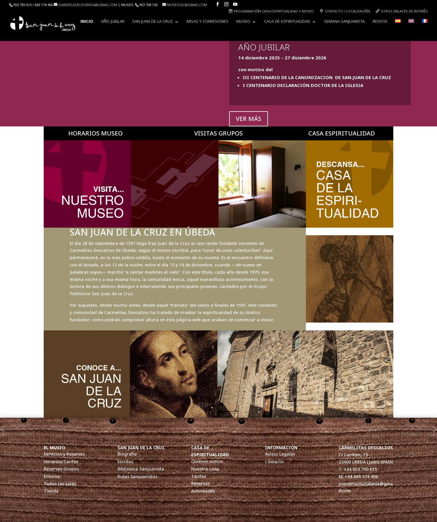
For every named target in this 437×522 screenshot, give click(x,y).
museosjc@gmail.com (187, 5)
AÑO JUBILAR (112, 22)
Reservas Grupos (61, 469)
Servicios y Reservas (64, 454)
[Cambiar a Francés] (424, 26)
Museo (243, 22)
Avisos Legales (280, 454)
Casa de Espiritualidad (287, 22)
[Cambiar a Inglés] (411, 26)
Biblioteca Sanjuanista (140, 469)
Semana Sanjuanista (344, 22)
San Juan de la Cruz (152, 22)
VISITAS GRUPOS (218, 133)
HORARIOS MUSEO (95, 133)
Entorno (52, 476)
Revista (380, 22)
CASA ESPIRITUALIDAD (341, 133)
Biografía (127, 454)
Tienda (51, 491)
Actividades (203, 491)
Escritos (125, 461)
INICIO (86, 22)
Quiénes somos (207, 461)
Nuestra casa (205, 469)
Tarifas (198, 476)
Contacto (274, 461)
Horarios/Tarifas (61, 461)
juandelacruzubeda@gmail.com (88, 5)
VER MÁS (248, 119)
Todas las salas (60, 484)
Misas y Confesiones (208, 22)
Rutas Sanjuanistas (137, 476)
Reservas (200, 483)
